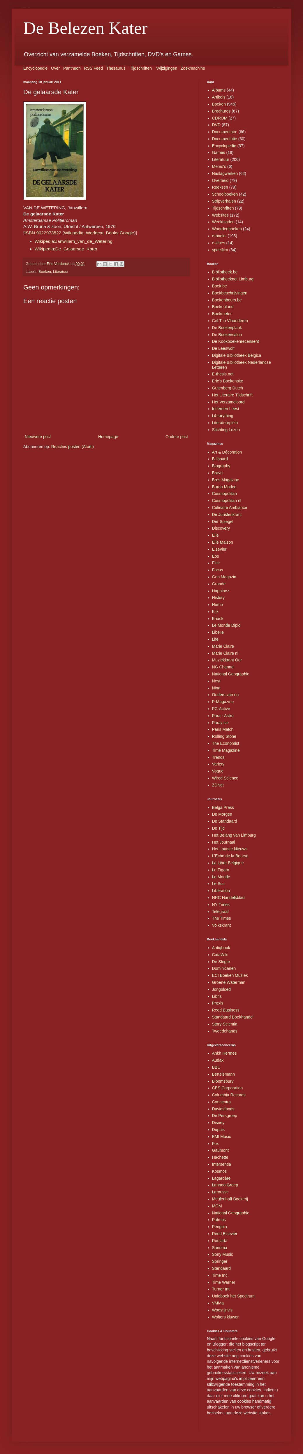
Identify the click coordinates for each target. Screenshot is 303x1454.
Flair (216, 563)
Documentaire (224, 131)
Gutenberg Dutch (227, 388)
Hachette (220, 1157)
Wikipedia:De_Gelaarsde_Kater (66, 248)
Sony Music (222, 1254)
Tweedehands (224, 1031)
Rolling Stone (224, 736)
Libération (221, 890)
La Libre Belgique (228, 863)
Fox (215, 1143)
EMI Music (221, 1136)
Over (55, 68)
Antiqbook (221, 947)
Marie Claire (223, 646)
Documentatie (224, 138)
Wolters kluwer (225, 1317)
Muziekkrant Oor (227, 660)
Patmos (219, 1219)
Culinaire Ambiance (229, 507)
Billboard (220, 458)
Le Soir (218, 883)
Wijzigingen (166, 68)
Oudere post (176, 436)
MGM (217, 1206)
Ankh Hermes (224, 1053)
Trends (218, 757)
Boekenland (223, 306)
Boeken (44, 272)
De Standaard (224, 821)
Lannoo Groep (225, 1185)
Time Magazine (226, 750)
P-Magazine (223, 701)
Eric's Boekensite (227, 381)
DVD (216, 124)
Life (215, 639)
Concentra (221, 1102)
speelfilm (220, 249)
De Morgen (222, 814)
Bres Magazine (225, 479)
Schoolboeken (225, 194)
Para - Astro (223, 715)
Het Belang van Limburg (234, 835)
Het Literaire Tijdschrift (232, 395)
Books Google (120, 232)
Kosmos (219, 1171)
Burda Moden (224, 486)
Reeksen (220, 187)
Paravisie (220, 722)
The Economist (225, 743)
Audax (218, 1060)
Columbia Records (229, 1095)
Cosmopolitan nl (226, 500)
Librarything (222, 415)
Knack (217, 618)
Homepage (108, 436)
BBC (216, 1067)
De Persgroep (224, 1115)
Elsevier (219, 549)
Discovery (221, 528)
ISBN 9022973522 (42, 232)
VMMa (218, 1303)
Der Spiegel (222, 521)
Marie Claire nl (225, 653)
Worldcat (94, 232)
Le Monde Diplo (226, 625)
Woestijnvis (222, 1310)
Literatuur (60, 272)
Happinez (220, 591)
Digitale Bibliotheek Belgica (236, 355)
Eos (215, 556)
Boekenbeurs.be (227, 300)
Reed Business (225, 1010)
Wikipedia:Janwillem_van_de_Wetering (73, 241)
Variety (218, 764)
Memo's (219, 166)
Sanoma (219, 1247)
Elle (215, 535)
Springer (220, 1261)
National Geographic (230, 674)
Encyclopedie (35, 68)
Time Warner (223, 1282)
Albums (219, 90)
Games (218, 152)
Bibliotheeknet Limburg (232, 279)
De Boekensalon (227, 334)
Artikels (219, 97)
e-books (219, 235)
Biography (221, 465)
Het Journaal (223, 842)
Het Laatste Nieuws (229, 849)
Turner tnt (221, 1289)
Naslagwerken (225, 173)
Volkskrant (221, 925)
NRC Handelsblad (228, 897)
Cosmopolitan (224, 493)
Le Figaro (220, 870)
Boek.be (219, 286)
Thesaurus (116, 68)
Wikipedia (73, 232)
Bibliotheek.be (225, 272)
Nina (216, 688)
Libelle (218, 632)
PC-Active (221, 708)
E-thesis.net (223, 374)
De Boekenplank (227, 327)
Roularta (220, 1240)
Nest (216, 681)
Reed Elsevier (224, 1233)
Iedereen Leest (225, 408)
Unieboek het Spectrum (233, 1296)
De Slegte (221, 961)
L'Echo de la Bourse (230, 856)
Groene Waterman (229, 982)
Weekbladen (223, 221)
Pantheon (72, 68)
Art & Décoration (227, 452)
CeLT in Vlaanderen (230, 320)
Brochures (221, 111)
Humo (217, 604)
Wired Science (225, 778)
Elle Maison (222, 542)
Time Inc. (220, 1275)
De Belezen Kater (85, 28)
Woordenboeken (227, 228)
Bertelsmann (223, 1074)
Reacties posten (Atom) (72, 446)
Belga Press (223, 807)
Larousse (220, 1192)
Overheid (220, 180)
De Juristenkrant (227, 514)
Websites (220, 215)
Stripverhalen (224, 201)
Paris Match (223, 729)
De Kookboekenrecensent (235, 341)
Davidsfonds (223, 1109)
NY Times (221, 904)
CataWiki (220, 954)
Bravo (217, 472)
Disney (218, 1122)
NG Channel (223, 667)
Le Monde (221, 876)
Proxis (217, 1003)
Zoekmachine (193, 68)
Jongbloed (221, 989)
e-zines (218, 242)
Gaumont (220, 1150)
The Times (221, 918)
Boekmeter (222, 313)
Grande (219, 584)
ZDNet (218, 785)
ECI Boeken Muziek (230, 975)
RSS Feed (93, 68)
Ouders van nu (225, 694)
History (218, 597)
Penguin (219, 1226)
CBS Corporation (227, 1088)
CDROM (220, 118)
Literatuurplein (225, 422)
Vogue (218, 771)
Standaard (221, 1268)
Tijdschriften (141, 68)
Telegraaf (220, 911)
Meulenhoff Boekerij (230, 1199)
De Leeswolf (223, 348)
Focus (217, 570)
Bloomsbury (223, 1081)
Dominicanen (224, 968)
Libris (217, 996)
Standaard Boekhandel (232, 1017)
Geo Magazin (224, 577)
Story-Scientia (224, 1024)
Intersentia (221, 1164)
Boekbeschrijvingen (229, 293)
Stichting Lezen (226, 429)
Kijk (215, 611)
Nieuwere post (38, 436)
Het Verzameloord (228, 402)
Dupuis (218, 1129)
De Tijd (218, 828)
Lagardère (221, 1178)
